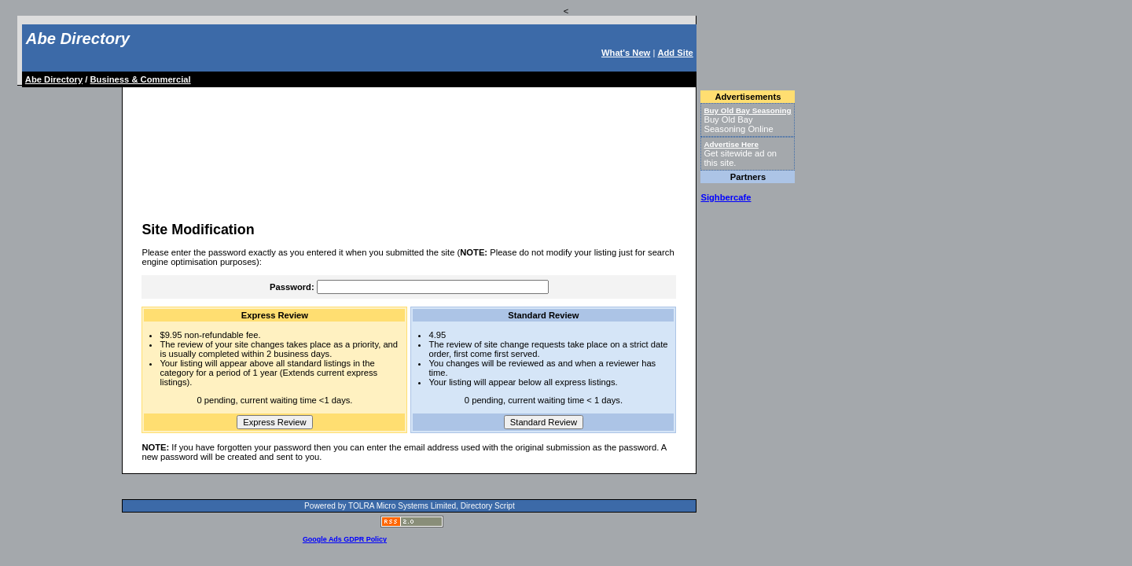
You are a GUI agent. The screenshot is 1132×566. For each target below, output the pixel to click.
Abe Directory (78, 38)
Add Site (675, 52)
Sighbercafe (725, 197)
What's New (625, 52)
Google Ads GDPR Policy (345, 539)
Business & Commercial (140, 79)
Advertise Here (731, 144)
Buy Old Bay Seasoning (747, 110)
